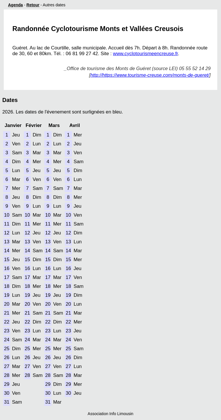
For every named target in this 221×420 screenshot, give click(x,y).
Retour (32, 5)
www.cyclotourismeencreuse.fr (145, 53)
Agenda (15, 5)
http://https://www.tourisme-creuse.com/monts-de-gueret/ (149, 75)
